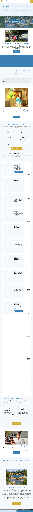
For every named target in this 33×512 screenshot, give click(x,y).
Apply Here (25, 511)
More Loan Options (16, 142)
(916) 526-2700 (8, 511)
